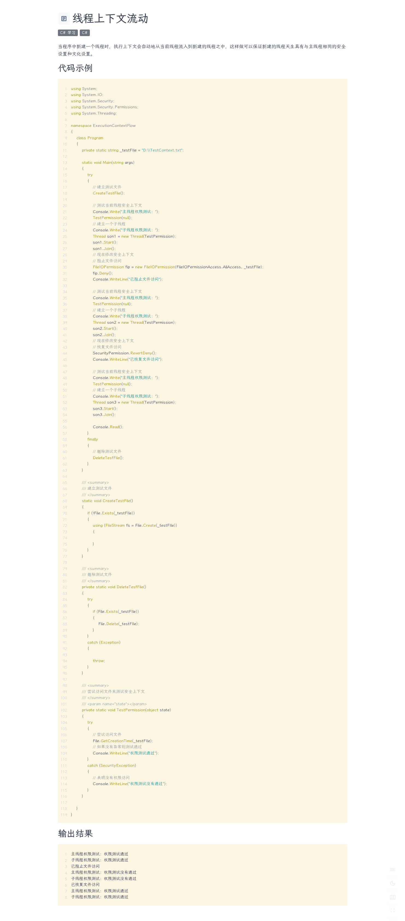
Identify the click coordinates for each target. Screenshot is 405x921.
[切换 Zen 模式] (392, 911)
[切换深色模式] (392, 883)
